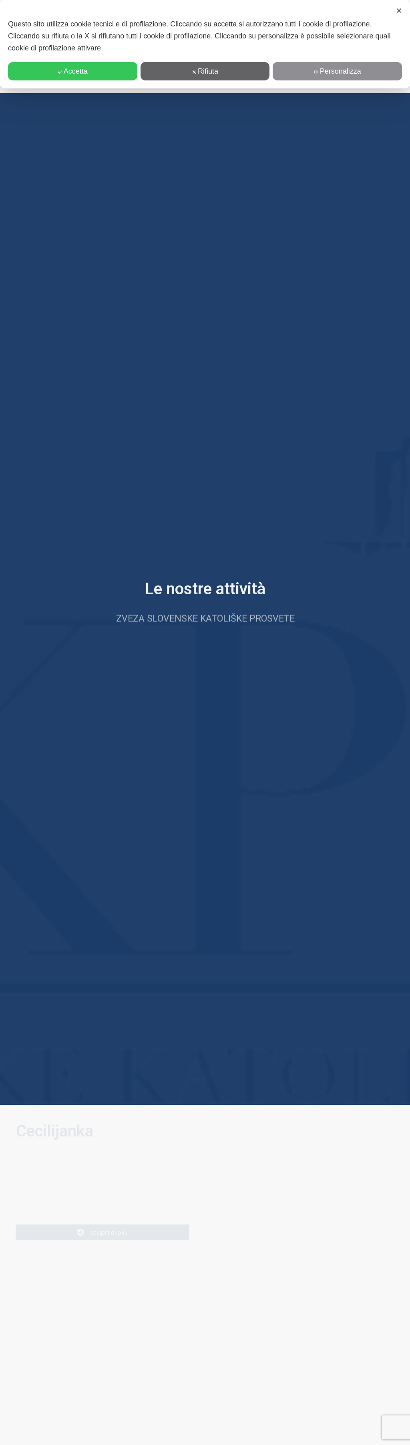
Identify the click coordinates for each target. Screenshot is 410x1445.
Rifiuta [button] (205, 71)
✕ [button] (399, 11)
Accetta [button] (73, 71)
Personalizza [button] (337, 71)
